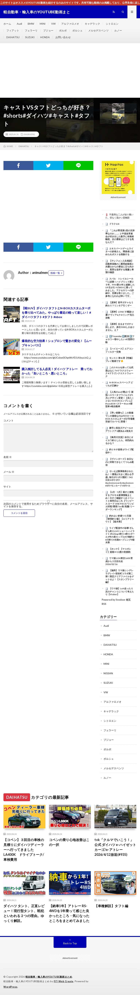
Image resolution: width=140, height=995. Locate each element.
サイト (7, 486)
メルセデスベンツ (98, 30)
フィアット (12, 30)
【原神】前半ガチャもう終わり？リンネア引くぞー (119, 304)
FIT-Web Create (63, 981)
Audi (19, 23)
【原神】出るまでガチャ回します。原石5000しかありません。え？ (120, 327)
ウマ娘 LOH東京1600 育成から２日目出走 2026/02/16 (119, 561)
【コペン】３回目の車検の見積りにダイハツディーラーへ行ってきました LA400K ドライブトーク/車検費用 (23, 849)
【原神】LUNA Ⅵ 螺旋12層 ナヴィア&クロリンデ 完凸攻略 (119, 314)
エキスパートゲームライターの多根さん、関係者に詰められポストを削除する (119, 251)
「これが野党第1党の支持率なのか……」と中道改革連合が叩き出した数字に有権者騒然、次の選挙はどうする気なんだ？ (120, 236)
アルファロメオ (70, 23)
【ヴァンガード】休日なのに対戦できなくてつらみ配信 (119, 462)
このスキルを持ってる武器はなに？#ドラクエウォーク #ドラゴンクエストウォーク (119, 372)
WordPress (10, 986)
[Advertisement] (70, 70)
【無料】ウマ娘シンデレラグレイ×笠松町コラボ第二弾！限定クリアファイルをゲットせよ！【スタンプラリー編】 (119, 576)
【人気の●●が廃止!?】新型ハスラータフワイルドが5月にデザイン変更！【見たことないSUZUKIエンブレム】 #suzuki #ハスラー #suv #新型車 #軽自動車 (120, 399)
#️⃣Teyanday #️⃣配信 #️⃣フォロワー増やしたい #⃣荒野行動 (120, 339)
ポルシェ (77, 30)
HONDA (45, 37)
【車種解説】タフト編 (111, 906)
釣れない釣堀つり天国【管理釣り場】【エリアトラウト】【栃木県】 (119, 518)
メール (8, 472)
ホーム (7, 23)
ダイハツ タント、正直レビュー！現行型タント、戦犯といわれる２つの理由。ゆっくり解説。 (24, 913)
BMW (31, 23)
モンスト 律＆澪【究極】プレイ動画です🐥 (119, 359)
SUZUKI (30, 37)
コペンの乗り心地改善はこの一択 (69, 842)
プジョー (48, 30)
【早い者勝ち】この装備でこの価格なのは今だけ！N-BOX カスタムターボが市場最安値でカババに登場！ (120, 417)
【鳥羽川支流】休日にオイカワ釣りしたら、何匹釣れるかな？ (119, 440)
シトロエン (112, 23)
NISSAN (108, 673)
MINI (43, 23)
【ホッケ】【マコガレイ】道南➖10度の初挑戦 (118, 550)
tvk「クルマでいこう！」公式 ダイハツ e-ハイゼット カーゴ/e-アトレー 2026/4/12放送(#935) (115, 847)
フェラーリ (31, 30)
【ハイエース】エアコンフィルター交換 (119, 350)
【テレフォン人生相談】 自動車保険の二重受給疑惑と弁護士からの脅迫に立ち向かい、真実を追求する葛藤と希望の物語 (119, 266)
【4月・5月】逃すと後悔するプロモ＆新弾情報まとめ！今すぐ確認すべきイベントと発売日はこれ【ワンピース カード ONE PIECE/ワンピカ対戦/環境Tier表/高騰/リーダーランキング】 (119, 501)
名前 (7, 457)
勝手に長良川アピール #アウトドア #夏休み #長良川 (119, 429)
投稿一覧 (55, 272)
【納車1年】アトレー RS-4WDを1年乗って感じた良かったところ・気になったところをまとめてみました (69, 913)
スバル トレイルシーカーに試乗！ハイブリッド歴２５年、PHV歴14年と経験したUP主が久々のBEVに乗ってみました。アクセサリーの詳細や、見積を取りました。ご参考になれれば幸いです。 (120, 287)
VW (53, 23)
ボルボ (63, 30)
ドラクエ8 (114, 223)
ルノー (118, 30)
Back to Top (70, 943)
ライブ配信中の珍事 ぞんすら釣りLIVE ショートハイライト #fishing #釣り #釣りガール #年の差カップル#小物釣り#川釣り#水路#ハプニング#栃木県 (120, 535)
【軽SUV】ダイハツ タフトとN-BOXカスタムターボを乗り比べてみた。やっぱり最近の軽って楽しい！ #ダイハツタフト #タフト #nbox (56, 312)
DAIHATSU (13, 37)
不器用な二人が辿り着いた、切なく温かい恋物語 (119, 216)
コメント (8, 420)
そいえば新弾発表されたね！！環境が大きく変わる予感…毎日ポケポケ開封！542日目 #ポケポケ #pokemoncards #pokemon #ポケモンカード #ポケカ (119, 478)
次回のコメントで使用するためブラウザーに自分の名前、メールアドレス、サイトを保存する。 (48, 505)
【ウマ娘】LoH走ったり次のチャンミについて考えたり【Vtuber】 (119, 591)
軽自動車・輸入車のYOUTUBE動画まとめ (49, 976)
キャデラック (92, 23)
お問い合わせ (63, 37)
